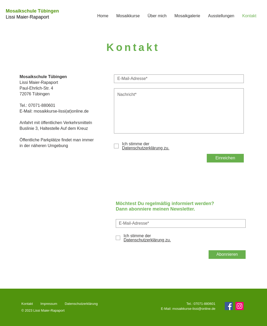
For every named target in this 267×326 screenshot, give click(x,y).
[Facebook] (229, 306)
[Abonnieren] (227, 254)
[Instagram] (239, 306)
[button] (128, 16)
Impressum (48, 304)
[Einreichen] (225, 158)
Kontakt (27, 304)
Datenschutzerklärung (82, 304)
